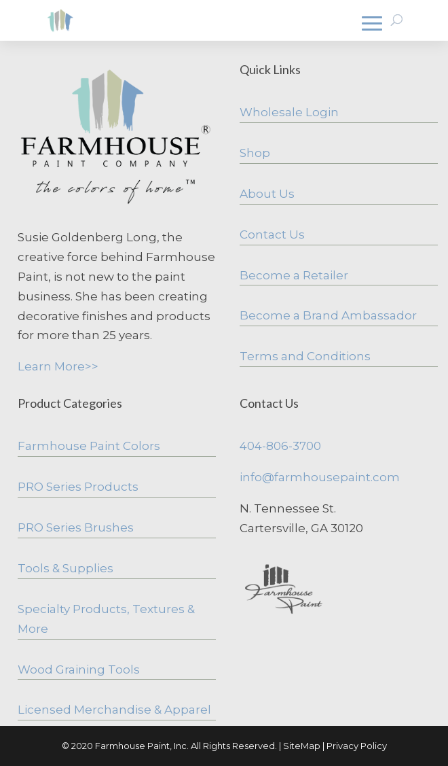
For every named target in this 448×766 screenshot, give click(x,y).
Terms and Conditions (305, 356)
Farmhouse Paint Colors (89, 446)
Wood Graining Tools (79, 669)
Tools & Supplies (65, 568)
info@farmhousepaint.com (320, 477)
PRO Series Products (78, 486)
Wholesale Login (289, 112)
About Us (267, 194)
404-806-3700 (280, 446)
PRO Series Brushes (76, 527)
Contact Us (272, 234)
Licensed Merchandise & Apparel (114, 709)
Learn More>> (58, 366)
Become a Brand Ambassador (328, 315)
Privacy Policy (356, 745)
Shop (255, 153)
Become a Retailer (294, 275)
